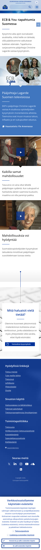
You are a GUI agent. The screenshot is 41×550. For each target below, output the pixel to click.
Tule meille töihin (13, 375)
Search (29, 7)
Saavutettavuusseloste (15, 438)
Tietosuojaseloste (22, 531)
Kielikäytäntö (11, 442)
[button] (36, 2)
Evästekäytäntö (12, 434)
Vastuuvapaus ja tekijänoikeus (18, 405)
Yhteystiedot (10, 386)
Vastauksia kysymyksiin (21, 344)
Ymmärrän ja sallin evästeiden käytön (22, 541)
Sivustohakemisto (13, 448)
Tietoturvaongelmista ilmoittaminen (21, 412)
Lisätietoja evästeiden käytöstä (22, 535)
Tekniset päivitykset (13, 409)
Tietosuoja (10, 427)
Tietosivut (9, 379)
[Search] (19, 7)
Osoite (8, 390)
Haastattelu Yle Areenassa (19, 126)
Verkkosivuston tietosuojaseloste (19, 431)
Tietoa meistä (11, 372)
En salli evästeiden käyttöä (22, 546)
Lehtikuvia (9, 383)
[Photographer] (39, 164)
